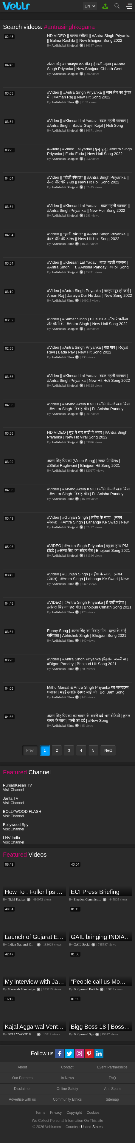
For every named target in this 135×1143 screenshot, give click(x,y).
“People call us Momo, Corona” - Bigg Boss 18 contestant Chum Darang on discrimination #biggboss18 (101, 981)
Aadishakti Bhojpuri (65, 45)
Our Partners (22, 1078)
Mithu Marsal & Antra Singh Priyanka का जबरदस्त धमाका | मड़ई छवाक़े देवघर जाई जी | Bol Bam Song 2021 (87, 692)
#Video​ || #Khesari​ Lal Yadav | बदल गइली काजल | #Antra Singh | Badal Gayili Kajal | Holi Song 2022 (87, 125)
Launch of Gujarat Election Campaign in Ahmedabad (35, 937)
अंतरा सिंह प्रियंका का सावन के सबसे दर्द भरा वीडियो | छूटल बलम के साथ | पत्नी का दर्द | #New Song (88, 718)
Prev (30, 750)
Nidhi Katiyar (17, 899)
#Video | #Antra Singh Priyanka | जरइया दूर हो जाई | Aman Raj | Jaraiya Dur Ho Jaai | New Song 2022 (89, 293)
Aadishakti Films (63, 102)
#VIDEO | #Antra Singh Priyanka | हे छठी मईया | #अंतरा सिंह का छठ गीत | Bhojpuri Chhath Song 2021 (89, 604)
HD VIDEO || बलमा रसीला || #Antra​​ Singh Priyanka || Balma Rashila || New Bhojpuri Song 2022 (89, 38)
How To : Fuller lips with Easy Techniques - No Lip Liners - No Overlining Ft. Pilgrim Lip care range (35, 892)
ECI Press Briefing (95, 892)
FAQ (112, 1078)
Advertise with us (22, 1099)
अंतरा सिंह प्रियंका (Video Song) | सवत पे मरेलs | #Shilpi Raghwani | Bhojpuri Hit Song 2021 (83, 463)
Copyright (74, 1112)
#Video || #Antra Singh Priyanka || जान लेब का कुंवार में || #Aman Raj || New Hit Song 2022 (89, 94)
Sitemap (112, 1099)
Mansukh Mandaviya (21, 989)
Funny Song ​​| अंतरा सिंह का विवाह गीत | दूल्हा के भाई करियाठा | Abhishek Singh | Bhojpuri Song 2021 (86, 633)
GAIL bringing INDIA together (101, 937)
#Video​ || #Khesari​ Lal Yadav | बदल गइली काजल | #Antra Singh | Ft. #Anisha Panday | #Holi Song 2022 (87, 267)
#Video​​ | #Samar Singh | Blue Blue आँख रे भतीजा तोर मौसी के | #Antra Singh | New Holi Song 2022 (87, 321)
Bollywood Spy (84, 1034)
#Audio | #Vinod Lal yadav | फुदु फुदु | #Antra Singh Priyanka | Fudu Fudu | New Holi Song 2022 (89, 151)
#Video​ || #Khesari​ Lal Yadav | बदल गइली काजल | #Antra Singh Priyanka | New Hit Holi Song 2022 (88, 378)
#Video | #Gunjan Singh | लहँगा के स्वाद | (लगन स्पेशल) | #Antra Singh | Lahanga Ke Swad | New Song (88, 522)
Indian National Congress (24, 944)
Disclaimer (22, 1089)
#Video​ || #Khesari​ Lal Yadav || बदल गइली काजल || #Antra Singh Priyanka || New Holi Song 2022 (88, 208)
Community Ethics (67, 1099)
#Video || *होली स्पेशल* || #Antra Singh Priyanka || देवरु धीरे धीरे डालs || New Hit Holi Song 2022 (88, 179)
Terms (40, 1112)
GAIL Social (82, 944)
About (22, 1067)
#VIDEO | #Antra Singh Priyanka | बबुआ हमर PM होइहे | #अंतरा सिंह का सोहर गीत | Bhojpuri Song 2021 (88, 548)
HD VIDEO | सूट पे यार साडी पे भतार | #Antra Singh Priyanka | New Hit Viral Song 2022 (87, 434)
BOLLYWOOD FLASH (24, 1034)
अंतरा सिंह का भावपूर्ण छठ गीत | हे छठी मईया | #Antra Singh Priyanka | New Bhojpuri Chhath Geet (86, 66)
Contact (67, 1067)
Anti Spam (112, 1089)
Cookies (93, 1112)
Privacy (56, 1112)
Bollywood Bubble (86, 989)
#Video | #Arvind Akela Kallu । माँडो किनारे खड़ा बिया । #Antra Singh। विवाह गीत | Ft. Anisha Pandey (88, 406)
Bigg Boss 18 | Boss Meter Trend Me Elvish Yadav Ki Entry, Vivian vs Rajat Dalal (101, 1026)
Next (108, 750)
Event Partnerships (112, 1067)
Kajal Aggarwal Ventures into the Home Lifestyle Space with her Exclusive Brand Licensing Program (35, 1026)
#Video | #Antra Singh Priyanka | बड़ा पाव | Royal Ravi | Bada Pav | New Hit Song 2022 (87, 349)
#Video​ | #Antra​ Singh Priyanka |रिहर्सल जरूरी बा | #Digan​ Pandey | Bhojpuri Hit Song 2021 (87, 661)
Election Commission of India (93, 899)
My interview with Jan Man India (35, 981)
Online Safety (67, 1089)
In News (67, 1078)
